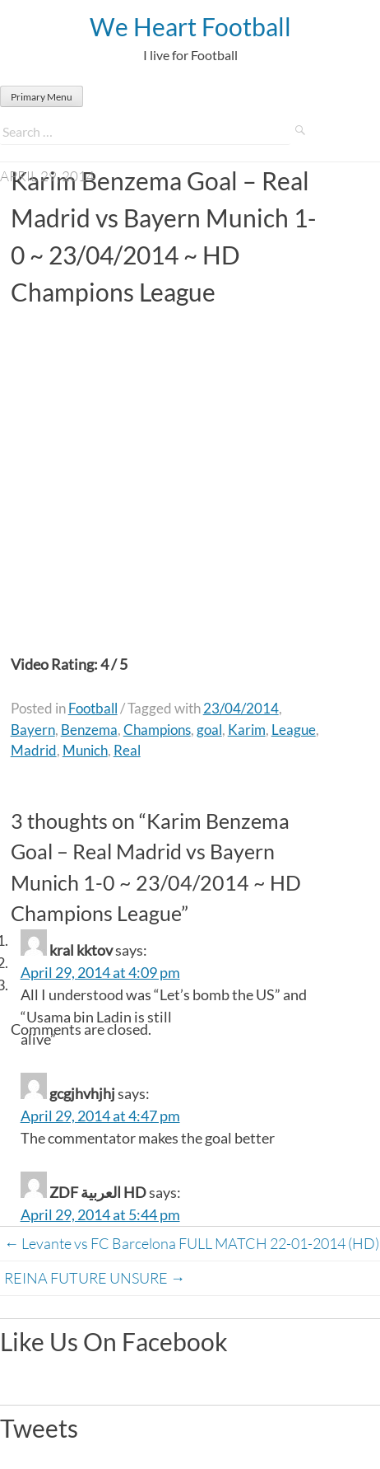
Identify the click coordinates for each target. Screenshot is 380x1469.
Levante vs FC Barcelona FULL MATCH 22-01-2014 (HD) (191, 1243)
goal (209, 729)
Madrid (34, 750)
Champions (157, 729)
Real (127, 750)
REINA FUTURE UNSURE (94, 1278)
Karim (247, 729)
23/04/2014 (241, 708)
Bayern (33, 729)
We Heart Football (190, 26)
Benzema (89, 729)
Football (93, 708)
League (293, 729)
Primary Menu (41, 97)
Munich (85, 750)
